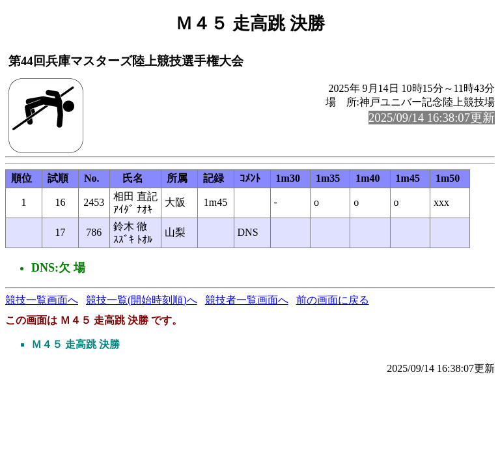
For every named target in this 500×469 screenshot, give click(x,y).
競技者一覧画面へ (246, 300)
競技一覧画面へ (41, 300)
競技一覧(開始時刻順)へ (141, 300)
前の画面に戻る (332, 300)
